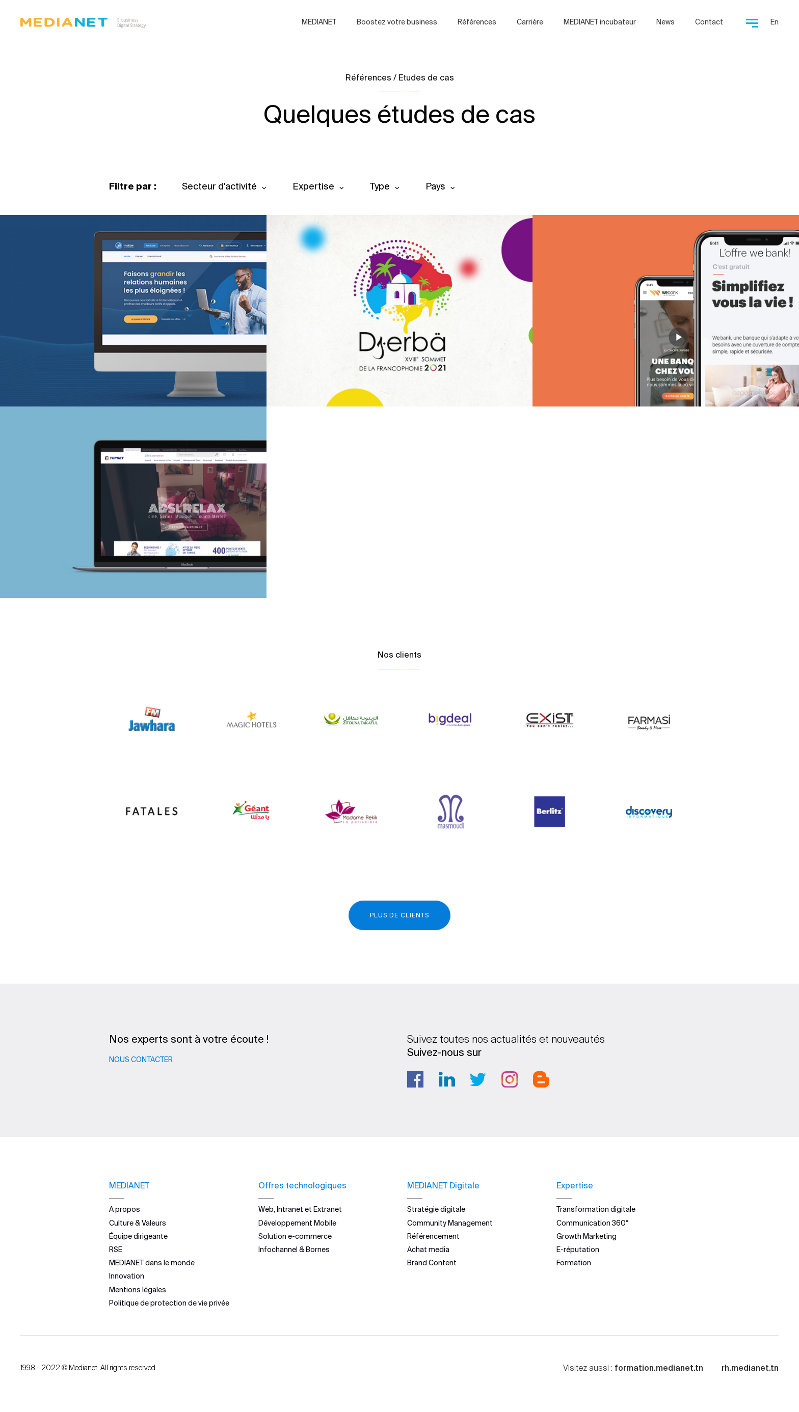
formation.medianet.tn (659, 1367)
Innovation (126, 1276)
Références (477, 22)
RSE (115, 1249)
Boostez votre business (397, 22)
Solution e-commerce (295, 1236)
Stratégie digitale (436, 1209)
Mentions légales (137, 1289)
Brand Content (432, 1263)
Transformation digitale (595, 1209)
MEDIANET (319, 22)
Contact (709, 22)
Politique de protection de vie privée (169, 1303)
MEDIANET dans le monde (152, 1263)
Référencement (433, 1236)
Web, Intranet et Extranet (300, 1209)
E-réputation (577, 1249)
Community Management (450, 1222)
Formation (573, 1263)
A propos (124, 1209)
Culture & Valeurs (137, 1222)
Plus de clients (399, 915)
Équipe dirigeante (138, 1236)
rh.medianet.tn (750, 1367)
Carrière (530, 22)
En (774, 22)
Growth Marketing (586, 1236)
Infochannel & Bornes (294, 1249)
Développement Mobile (297, 1222)
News (665, 22)
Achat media (428, 1249)
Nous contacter (141, 1059)
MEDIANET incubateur (600, 22)
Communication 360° (592, 1222)
